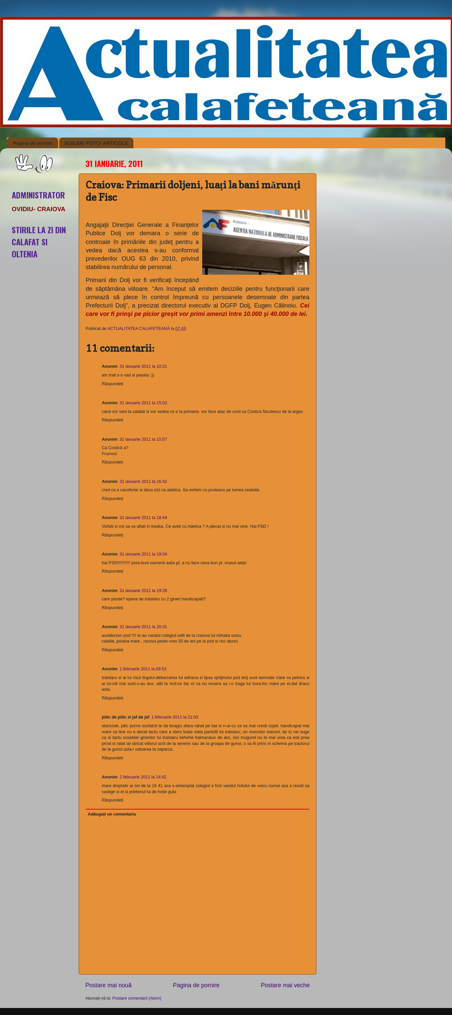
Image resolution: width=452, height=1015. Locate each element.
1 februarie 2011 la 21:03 (174, 717)
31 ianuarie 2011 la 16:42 (143, 481)
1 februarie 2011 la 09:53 (143, 669)
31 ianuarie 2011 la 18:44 (143, 517)
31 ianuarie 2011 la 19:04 (143, 554)
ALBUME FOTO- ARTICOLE (96, 143)
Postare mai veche (285, 985)
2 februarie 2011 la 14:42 (143, 777)
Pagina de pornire (33, 143)
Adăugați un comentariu (112, 814)
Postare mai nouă (108, 985)
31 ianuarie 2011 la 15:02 (143, 403)
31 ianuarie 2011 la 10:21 (143, 366)
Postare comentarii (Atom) (136, 998)
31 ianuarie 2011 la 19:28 (143, 590)
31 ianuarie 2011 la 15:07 (143, 439)
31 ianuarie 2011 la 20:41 (143, 626)
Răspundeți (112, 384)
